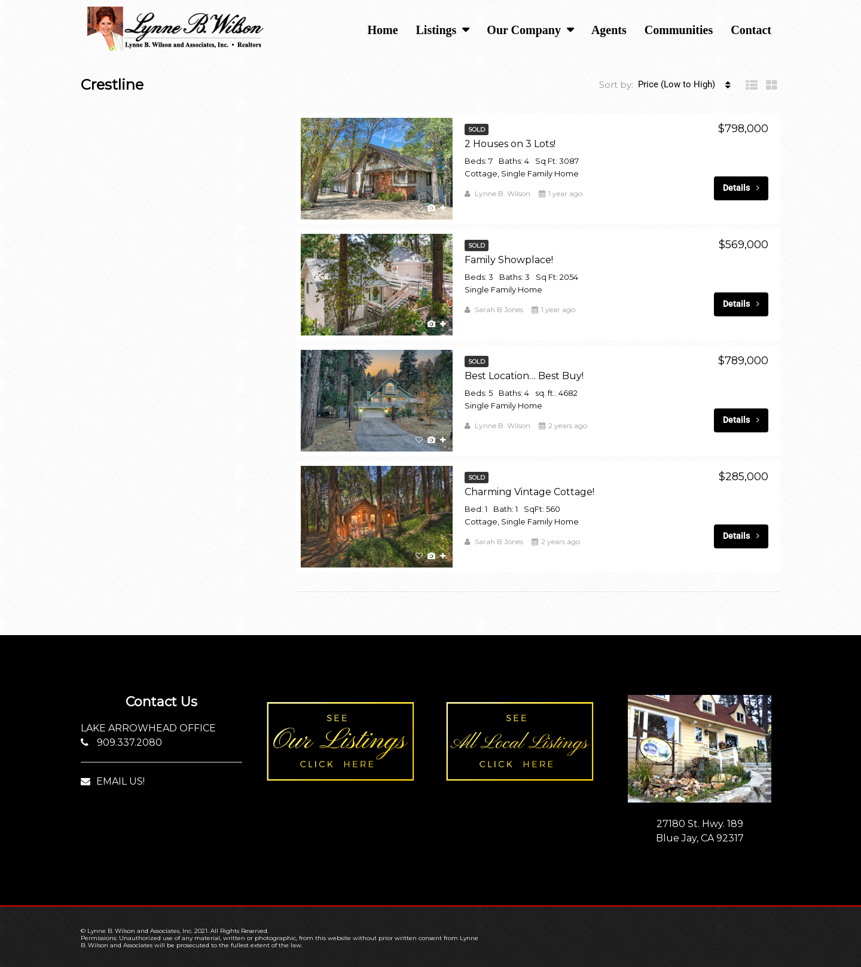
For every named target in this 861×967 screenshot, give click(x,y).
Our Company (524, 29)
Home (382, 29)
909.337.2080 (121, 742)
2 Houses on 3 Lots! (510, 144)
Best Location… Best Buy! (524, 376)
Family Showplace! (509, 260)
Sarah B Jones (499, 309)
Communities (679, 29)
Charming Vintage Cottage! (529, 492)
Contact (751, 29)
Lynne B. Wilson (502, 193)
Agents (609, 29)
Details (741, 188)
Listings (436, 29)
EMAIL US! (113, 781)
